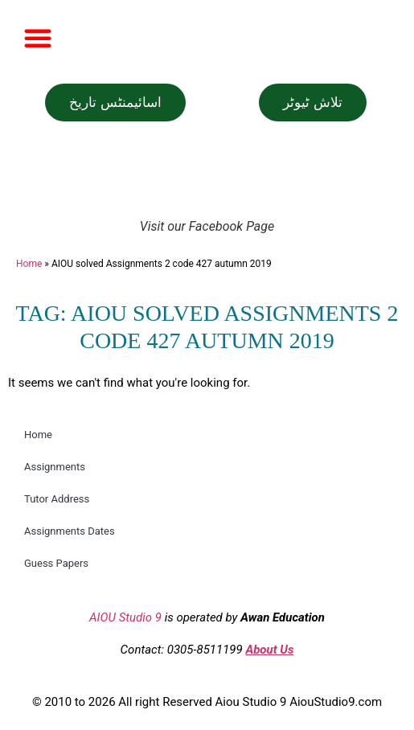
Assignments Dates (69, 531)
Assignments (54, 467)
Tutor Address (56, 499)
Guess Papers (56, 563)
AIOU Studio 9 (125, 617)
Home (29, 263)
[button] (37, 37)
